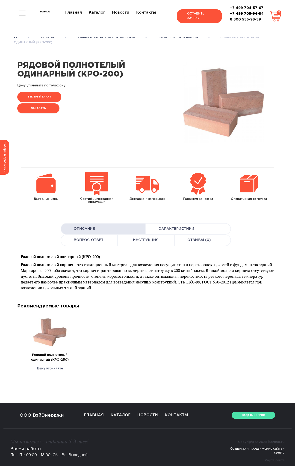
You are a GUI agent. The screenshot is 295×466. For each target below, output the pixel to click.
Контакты (146, 12)
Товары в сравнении (4, 157)
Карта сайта (275, 460)
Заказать (38, 108)
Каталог (97, 12)
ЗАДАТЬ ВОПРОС (253, 415)
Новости (120, 12)
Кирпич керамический (177, 37)
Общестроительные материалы (106, 37)
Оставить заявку (195, 16)
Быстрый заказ (39, 97)
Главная (73, 12)
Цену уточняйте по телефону (41, 85)
